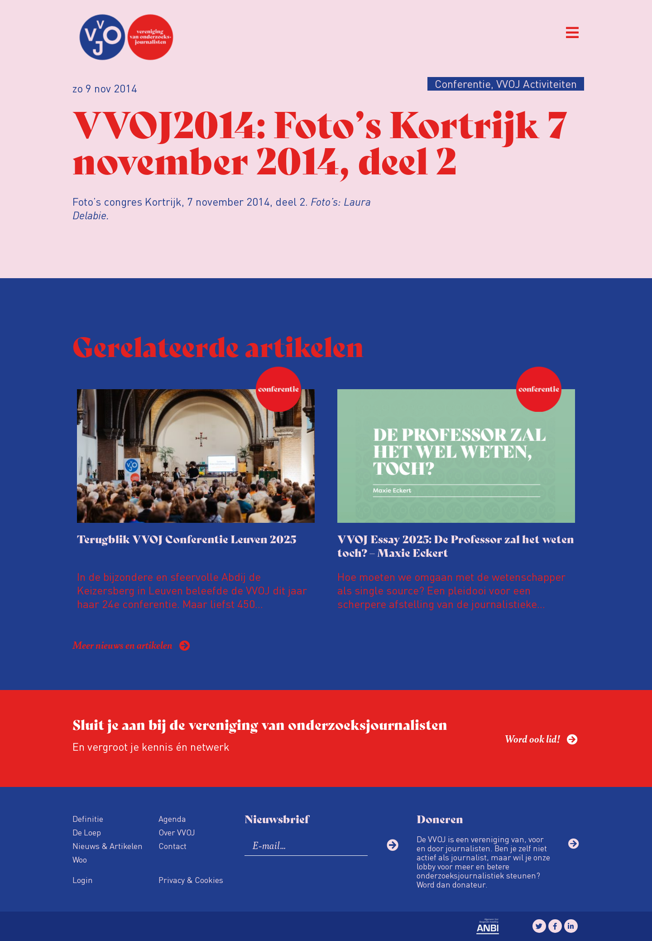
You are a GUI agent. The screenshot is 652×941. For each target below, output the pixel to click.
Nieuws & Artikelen (107, 845)
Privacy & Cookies (190, 879)
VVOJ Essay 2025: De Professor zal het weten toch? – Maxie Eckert (455, 545)
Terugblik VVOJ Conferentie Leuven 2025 (186, 538)
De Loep (86, 832)
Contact (172, 845)
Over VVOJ (176, 832)
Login (82, 879)
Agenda (172, 818)
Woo (79, 859)
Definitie (87, 818)
